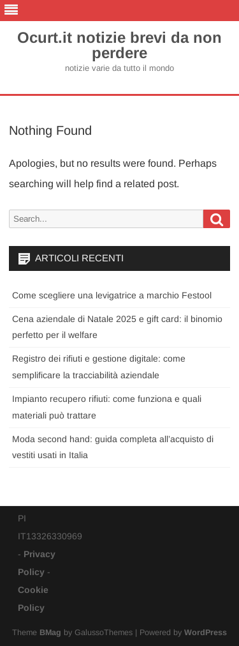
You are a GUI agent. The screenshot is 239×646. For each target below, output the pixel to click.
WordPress (205, 632)
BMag (50, 632)
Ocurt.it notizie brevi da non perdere (119, 45)
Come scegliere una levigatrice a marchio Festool (112, 295)
